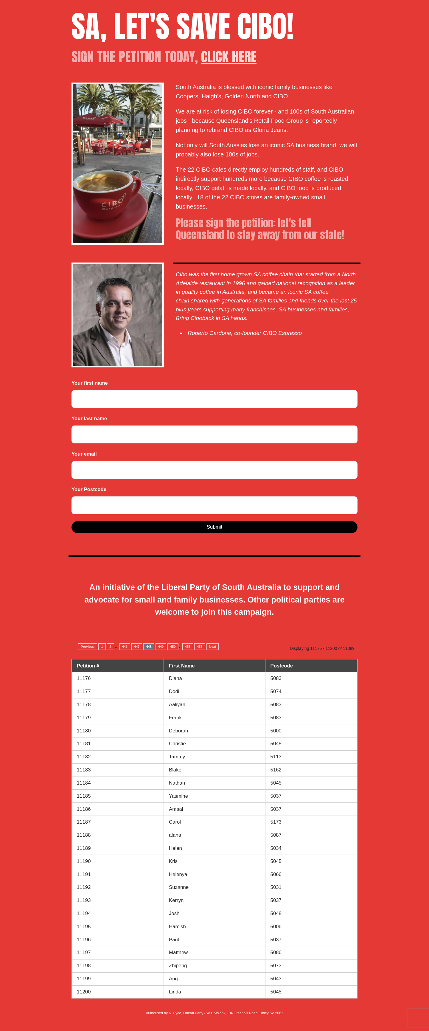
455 (187, 646)
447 (136, 646)
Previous (87, 646)
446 (125, 646)
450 (172, 646)
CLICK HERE (229, 56)
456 (199, 646)
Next (212, 646)
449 (161, 646)
